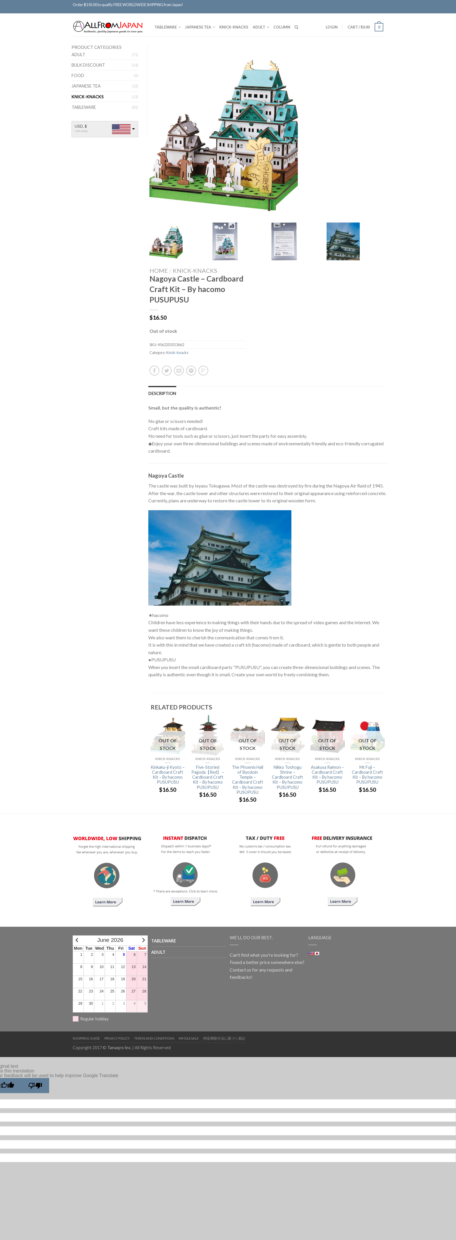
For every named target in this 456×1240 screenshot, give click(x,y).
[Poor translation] (35, 1085)
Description (162, 393)
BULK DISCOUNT (88, 65)
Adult (259, 27)
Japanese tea (198, 27)
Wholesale (189, 1038)
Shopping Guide (86, 1038)
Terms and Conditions (154, 1038)
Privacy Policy (117, 1038)
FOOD (78, 75)
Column (281, 27)
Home (158, 270)
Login (332, 27)
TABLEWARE (165, 27)
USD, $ (81, 126)
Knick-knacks (233, 27)
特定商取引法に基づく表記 (224, 1038)
